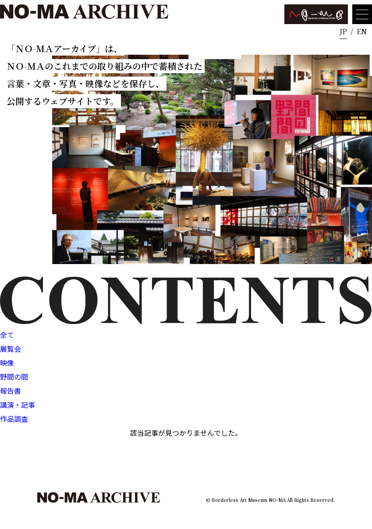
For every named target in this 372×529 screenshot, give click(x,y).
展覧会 (10, 348)
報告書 (10, 390)
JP (343, 31)
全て (7, 334)
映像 (7, 362)
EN (362, 31)
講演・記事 (17, 404)
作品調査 (14, 418)
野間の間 (14, 376)
